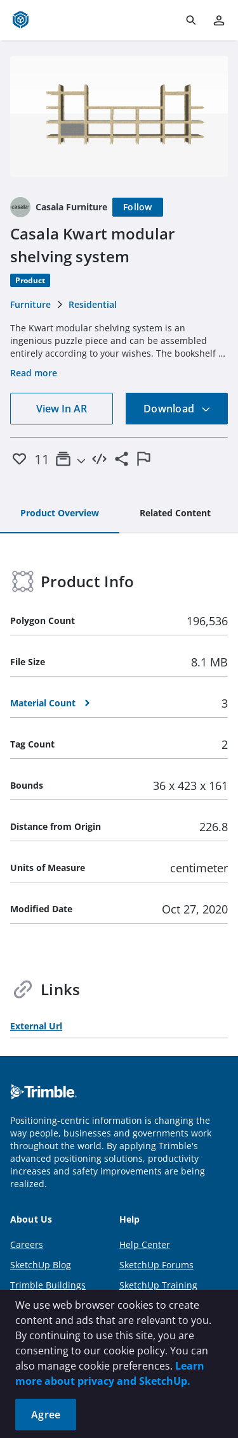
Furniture (30, 304)
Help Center (144, 1244)
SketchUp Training (158, 1285)
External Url (36, 1026)
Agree (45, 1415)
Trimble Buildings (48, 1285)
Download (177, 409)
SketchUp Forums (156, 1265)
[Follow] (137, 207)
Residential (93, 304)
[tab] (59, 513)
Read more (33, 373)
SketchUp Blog (40, 1265)
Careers (26, 1244)
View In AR (61, 409)
